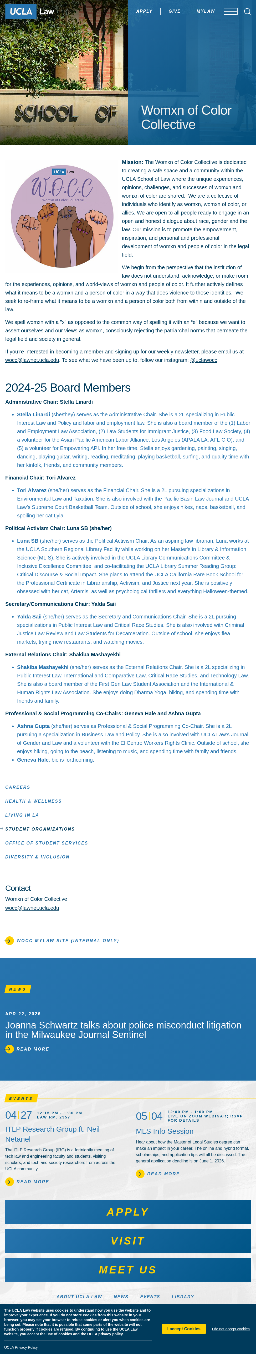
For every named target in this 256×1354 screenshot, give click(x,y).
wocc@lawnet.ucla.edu (32, 360)
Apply (129, 11)
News (121, 1297)
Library (183, 1297)
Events (150, 1297)
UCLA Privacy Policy (21, 1347)
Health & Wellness (33, 800)
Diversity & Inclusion (37, 856)
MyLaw (191, 11)
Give (160, 11)
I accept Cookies (184, 1329)
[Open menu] (227, 11)
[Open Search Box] (247, 11)
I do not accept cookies (231, 1329)
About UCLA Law (79, 1297)
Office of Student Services (46, 842)
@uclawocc (203, 360)
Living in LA (22, 814)
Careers (17, 787)
